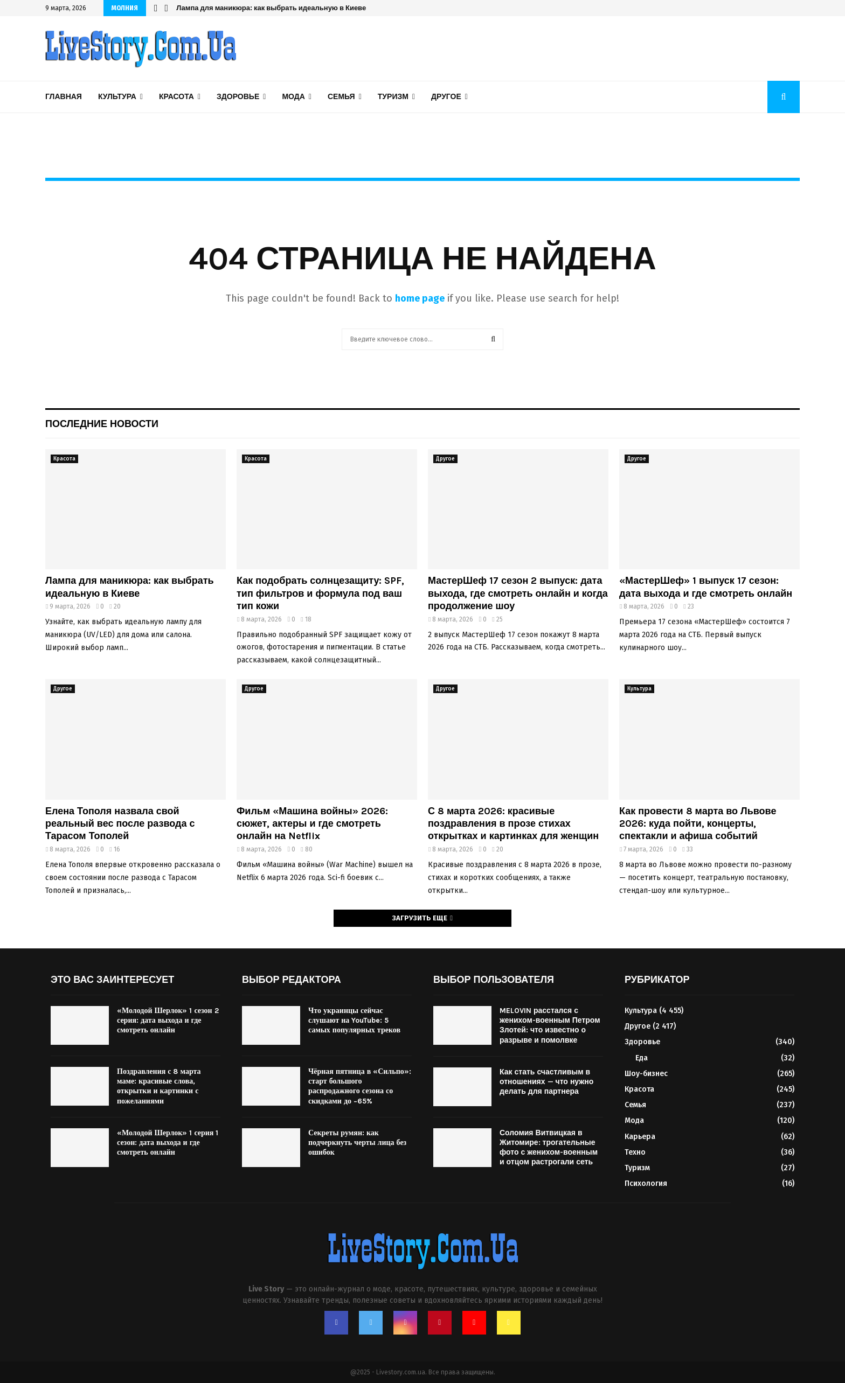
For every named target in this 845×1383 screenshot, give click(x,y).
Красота (176, 96)
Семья (341, 96)
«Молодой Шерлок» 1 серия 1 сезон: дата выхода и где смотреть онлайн (167, 1142)
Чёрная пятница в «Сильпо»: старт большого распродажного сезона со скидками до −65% (359, 1086)
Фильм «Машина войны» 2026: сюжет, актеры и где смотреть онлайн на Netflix (312, 823)
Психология (646, 1183)
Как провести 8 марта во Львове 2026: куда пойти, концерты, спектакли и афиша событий (697, 823)
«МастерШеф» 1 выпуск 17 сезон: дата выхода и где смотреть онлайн (705, 587)
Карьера (640, 1136)
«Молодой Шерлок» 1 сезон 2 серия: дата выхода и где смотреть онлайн (168, 1020)
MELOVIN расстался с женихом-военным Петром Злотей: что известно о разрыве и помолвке (550, 1025)
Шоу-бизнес (646, 1073)
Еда (641, 1058)
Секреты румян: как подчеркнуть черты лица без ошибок (357, 1142)
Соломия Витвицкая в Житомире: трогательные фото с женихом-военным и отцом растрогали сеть (549, 1147)
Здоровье (238, 96)
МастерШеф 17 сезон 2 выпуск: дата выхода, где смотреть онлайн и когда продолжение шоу (518, 593)
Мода (293, 96)
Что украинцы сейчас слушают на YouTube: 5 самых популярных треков (354, 1020)
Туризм (393, 96)
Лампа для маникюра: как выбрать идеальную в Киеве (271, 8)
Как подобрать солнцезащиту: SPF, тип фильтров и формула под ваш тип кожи (320, 593)
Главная (63, 96)
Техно (635, 1152)
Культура (117, 96)
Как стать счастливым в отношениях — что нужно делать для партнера (546, 1081)
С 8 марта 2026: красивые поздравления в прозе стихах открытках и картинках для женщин (513, 823)
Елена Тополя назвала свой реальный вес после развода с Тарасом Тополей (120, 823)
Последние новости (101, 424)
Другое (446, 96)
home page (420, 298)
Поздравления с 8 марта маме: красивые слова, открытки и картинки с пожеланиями (159, 1086)
